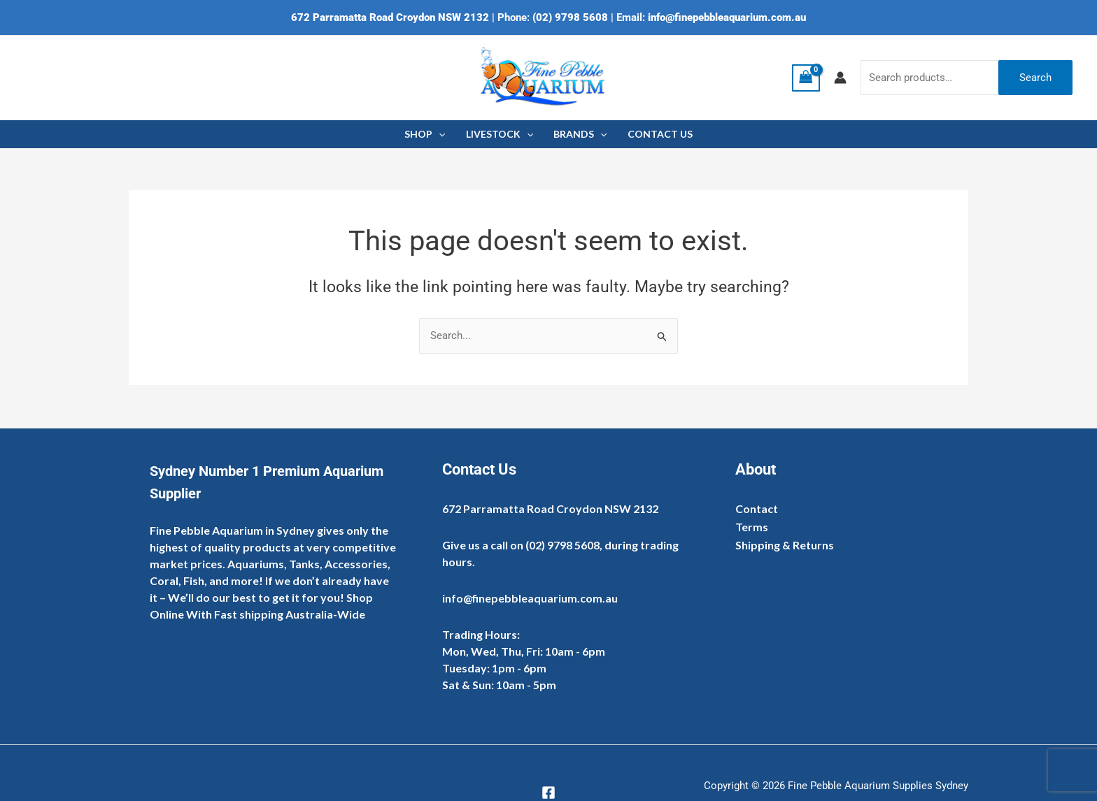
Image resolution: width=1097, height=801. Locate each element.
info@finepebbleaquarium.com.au (727, 17)
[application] (440, 134)
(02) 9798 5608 (570, 17)
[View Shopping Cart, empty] (806, 78)
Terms (751, 526)
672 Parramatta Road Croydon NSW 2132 (390, 17)
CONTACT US (658, 134)
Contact (756, 508)
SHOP (426, 134)
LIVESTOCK (499, 134)
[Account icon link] (840, 77)
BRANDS (580, 134)
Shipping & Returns (784, 544)
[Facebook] (548, 793)
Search (1035, 77)
